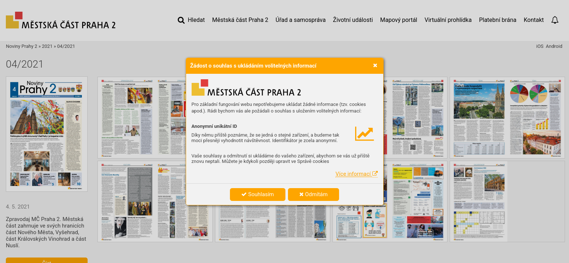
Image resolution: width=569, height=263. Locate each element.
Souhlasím (257, 194)
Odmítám (313, 194)
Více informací (356, 174)
